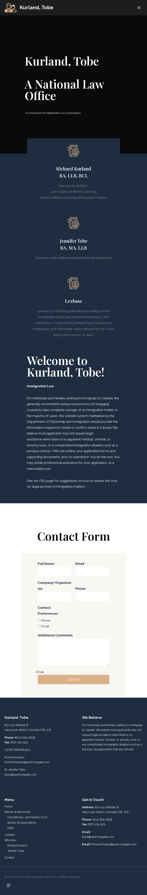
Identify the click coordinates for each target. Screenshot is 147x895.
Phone (80, 589)
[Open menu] (138, 8)
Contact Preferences (49, 610)
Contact (9, 857)
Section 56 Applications (21, 822)
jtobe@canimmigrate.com (21, 774)
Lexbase (10, 834)
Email (80, 564)
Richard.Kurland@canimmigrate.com (27, 762)
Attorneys (10, 840)
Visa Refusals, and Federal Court (27, 817)
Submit (73, 679)
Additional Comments (55, 635)
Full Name (47, 564)
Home (8, 806)
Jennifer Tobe (15, 850)
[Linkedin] (8, 885)
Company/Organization (54, 586)
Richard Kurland (17, 845)
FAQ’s (10, 828)
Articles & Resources (17, 811)
